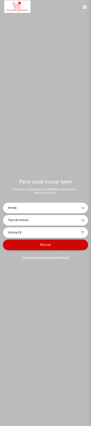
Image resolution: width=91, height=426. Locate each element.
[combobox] (45, 232)
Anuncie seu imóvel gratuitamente (45, 257)
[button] (85, 7)
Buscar (45, 245)
